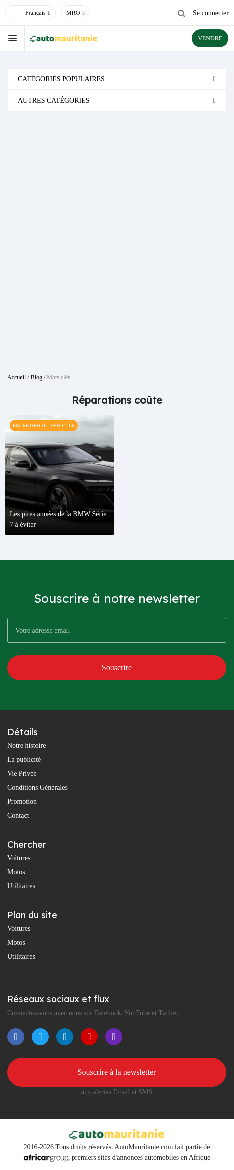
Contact (19, 815)
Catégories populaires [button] (61, 79)
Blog (36, 377)
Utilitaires (22, 886)
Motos (17, 872)
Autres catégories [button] (54, 100)
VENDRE (210, 38)
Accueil (17, 377)
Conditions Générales (38, 787)
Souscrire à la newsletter (117, 1072)
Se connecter (211, 13)
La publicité (24, 759)
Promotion (22, 801)
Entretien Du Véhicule (44, 425)
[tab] (117, 79)
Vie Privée (22, 773)
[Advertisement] (117, 238)
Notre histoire (27, 745)
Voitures (19, 858)
